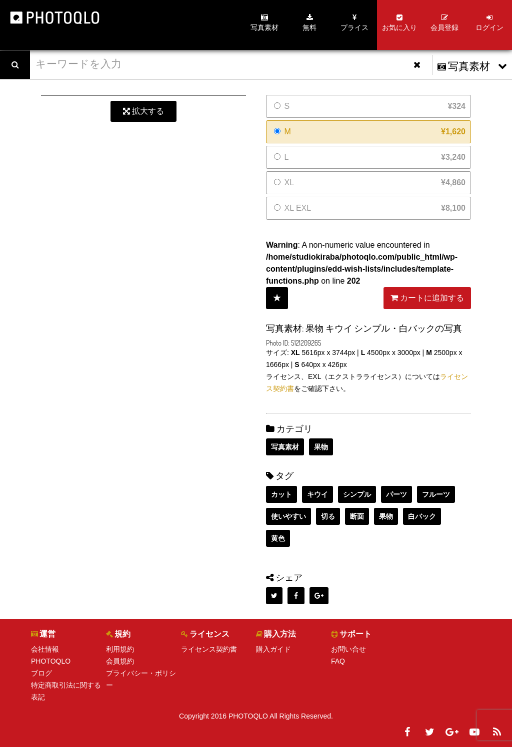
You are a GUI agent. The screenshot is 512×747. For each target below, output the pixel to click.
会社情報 (45, 649)
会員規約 (120, 661)
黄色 (278, 538)
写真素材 (285, 447)
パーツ (396, 494)
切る (328, 516)
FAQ (338, 661)
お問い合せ (348, 649)
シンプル (357, 494)
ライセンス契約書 (209, 649)
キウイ (317, 494)
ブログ (41, 673)
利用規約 (120, 649)
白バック (422, 516)
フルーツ (436, 494)
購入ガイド (273, 649)
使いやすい (288, 516)
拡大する (143, 111)
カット (281, 494)
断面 (357, 516)
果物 (321, 447)
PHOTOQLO (50, 661)
